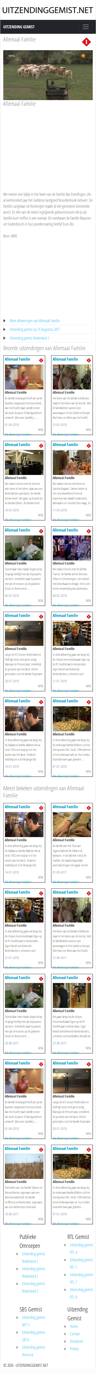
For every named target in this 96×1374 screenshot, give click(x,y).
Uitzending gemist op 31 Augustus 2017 (35, 329)
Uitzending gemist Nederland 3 (33, 1287)
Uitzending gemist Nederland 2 (33, 1272)
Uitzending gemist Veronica (33, 1350)
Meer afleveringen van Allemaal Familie (35, 320)
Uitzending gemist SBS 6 (33, 1336)
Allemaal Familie (19, 39)
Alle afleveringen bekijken (18, 434)
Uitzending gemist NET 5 (33, 1321)
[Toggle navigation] (86, 27)
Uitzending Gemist (19, 27)
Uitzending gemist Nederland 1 (29, 338)
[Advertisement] (47, 144)
